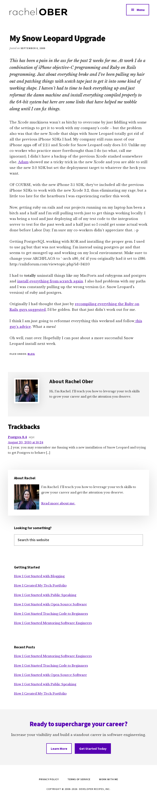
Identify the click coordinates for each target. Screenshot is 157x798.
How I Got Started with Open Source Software (50, 604)
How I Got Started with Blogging (39, 576)
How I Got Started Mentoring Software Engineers (53, 623)
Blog (31, 353)
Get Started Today (92, 749)
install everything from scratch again (50, 281)
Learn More (59, 749)
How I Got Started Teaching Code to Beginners (51, 614)
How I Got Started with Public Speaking (45, 595)
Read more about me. (58, 503)
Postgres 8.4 (17, 437)
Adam (23, 162)
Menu (141, 10)
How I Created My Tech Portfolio (40, 585)
